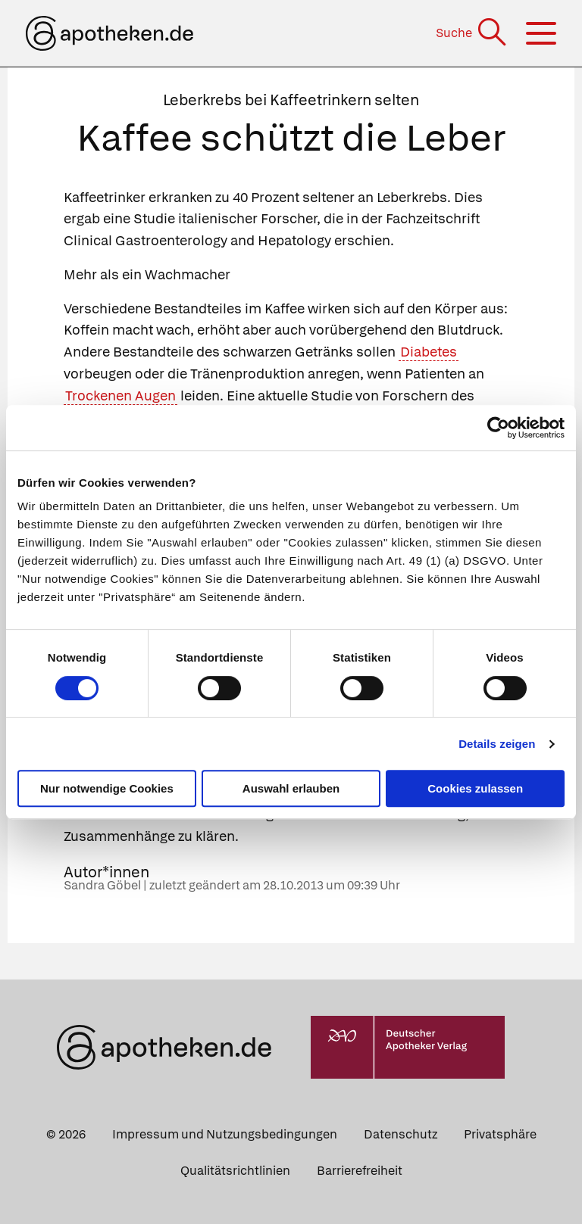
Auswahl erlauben (291, 788)
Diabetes (428, 351)
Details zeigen (496, 743)
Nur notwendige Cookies (107, 788)
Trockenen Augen (120, 395)
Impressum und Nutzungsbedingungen (224, 1134)
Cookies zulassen (475, 788)
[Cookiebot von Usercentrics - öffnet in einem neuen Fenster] (498, 427)
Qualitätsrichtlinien (235, 1171)
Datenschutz (400, 1134)
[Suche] (472, 32)
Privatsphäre (500, 1134)
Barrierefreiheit (359, 1171)
